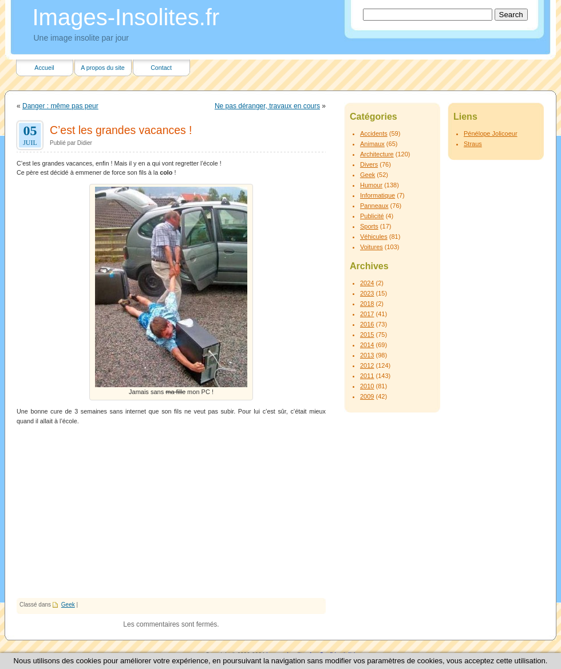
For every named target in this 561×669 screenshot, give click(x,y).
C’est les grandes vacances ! (121, 130)
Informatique (377, 195)
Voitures (371, 246)
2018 (367, 303)
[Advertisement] (171, 512)
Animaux (372, 143)
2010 (367, 386)
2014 (367, 344)
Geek (68, 604)
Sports (369, 226)
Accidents (374, 133)
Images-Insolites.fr (126, 17)
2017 (367, 313)
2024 (367, 283)
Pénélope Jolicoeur (490, 133)
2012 (367, 365)
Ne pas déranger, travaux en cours (267, 106)
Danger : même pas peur (60, 106)
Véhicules (374, 236)
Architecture (377, 154)
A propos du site (102, 67)
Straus (473, 143)
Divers (369, 164)
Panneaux (374, 205)
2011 (367, 375)
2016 (367, 324)
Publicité (372, 215)
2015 (367, 334)
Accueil (44, 67)
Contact (161, 67)
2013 (367, 355)
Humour (371, 185)
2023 (367, 293)
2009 (367, 396)
